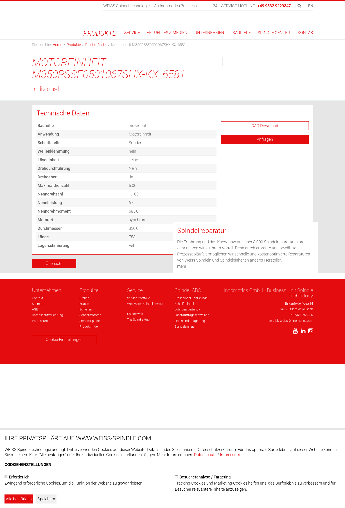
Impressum (230, 454)
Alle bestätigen (19, 499)
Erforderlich (19, 477)
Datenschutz (205, 454)
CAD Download (264, 182)
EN (310, 5)
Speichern (46, 499)
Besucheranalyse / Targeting (205, 477)
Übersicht (54, 320)
